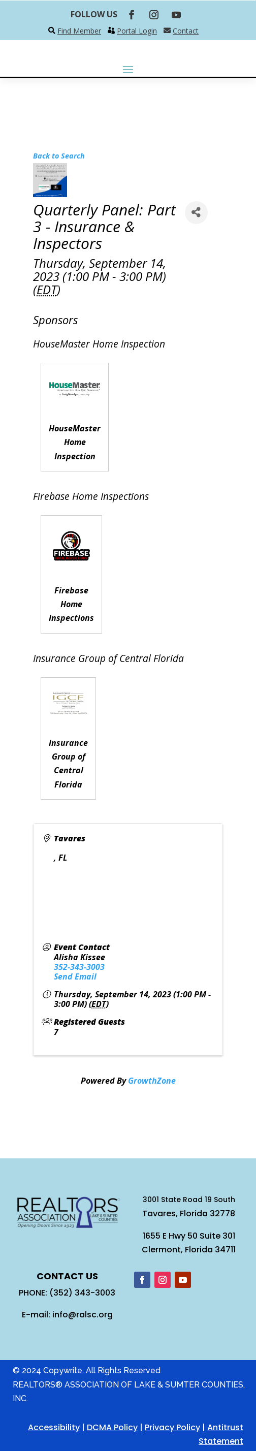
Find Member (79, 31)
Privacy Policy (172, 1427)
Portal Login (137, 31)
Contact (186, 31)
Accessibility (54, 1427)
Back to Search (59, 156)
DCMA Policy (112, 1427)
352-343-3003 (79, 966)
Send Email (75, 976)
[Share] (196, 212)
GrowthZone (152, 1080)
